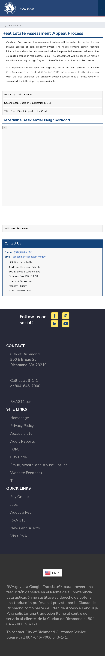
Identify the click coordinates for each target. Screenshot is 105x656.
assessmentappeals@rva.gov (29, 256)
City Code (18, 457)
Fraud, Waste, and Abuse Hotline (39, 464)
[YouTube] (66, 323)
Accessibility (21, 433)
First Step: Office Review (18, 94)
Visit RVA (18, 535)
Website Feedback (26, 472)
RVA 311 (18, 520)
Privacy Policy (22, 425)
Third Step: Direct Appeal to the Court (25, 111)
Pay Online (19, 496)
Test (14, 480)
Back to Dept (13, 25)
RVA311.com (21, 401)
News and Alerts (25, 528)
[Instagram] (66, 316)
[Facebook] (55, 316)
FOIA (14, 449)
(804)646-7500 (23, 252)
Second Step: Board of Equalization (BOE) (27, 103)
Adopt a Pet (20, 512)
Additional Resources (16, 228)
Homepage (19, 417)
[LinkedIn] (55, 323)
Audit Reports (22, 441)
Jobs (14, 504)
